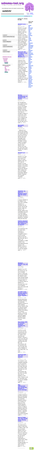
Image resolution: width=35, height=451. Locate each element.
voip (6, 71)
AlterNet (29, 25)
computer (5, 59)
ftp (5, 67)
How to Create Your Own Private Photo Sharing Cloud (22, 419)
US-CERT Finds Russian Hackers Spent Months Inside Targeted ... (23, 293)
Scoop (29, 64)
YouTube (32, 14)
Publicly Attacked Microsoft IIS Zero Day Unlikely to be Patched (23, 222)
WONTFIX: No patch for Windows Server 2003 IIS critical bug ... (22, 194)
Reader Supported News (30, 59)
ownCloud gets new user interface (22, 356)
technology (5, 58)
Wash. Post (30, 79)
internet (5, 60)
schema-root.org (7, 56)
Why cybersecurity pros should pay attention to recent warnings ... (22, 388)
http (5, 68)
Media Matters (30, 45)
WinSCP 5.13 (21, 152)
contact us (27, 16)
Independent (30, 43)
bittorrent (7, 66)
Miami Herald (30, 46)
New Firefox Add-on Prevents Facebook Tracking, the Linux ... (22, 324)
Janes (29, 44)
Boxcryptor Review (21, 126)
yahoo (28, 14)
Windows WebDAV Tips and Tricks (23, 264)
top (31, 448)
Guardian (29, 40)
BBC (29, 26)
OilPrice (29, 55)
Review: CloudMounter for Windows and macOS (22, 96)
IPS (29, 41)
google (31, 13)
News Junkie (30, 53)
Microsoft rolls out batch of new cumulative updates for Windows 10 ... (22, 54)
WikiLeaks (30, 80)
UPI (29, 74)
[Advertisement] (23, 88)
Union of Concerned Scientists (30, 77)
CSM (29, 31)
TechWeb (30, 68)
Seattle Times (30, 65)
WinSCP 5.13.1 (22, 24)
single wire (7, 69)
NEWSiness (30, 50)
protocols (6, 61)
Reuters (29, 63)
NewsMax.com (30, 54)
